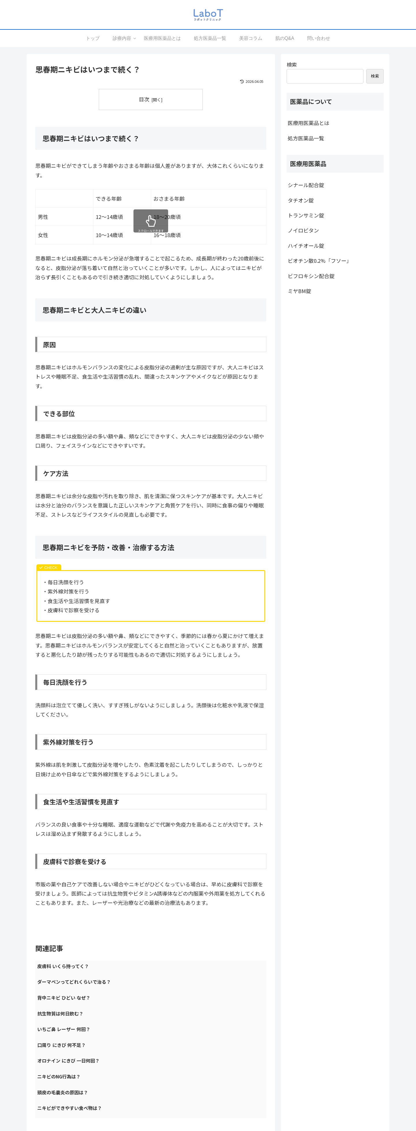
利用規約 (281, 1072)
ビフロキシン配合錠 (311, 276)
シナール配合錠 (306, 185)
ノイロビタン (303, 230)
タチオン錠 (301, 200)
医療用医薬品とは (308, 123)
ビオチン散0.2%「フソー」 (320, 260)
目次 (144, 99)
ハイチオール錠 (306, 245)
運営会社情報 (285, 1053)
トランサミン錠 (306, 215)
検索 (292, 64)
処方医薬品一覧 (306, 138)
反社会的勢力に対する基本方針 (301, 1081)
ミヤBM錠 (299, 291)
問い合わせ (283, 1091)
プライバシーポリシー (293, 1063)
